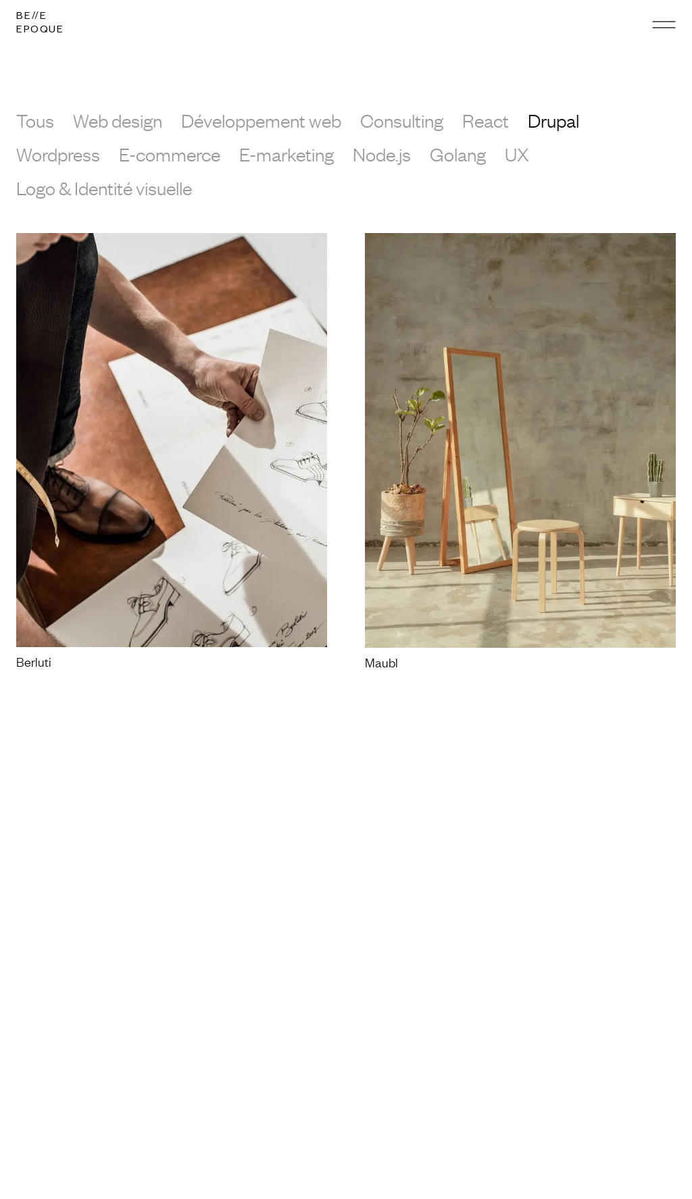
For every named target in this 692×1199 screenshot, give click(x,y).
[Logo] (40, 24)
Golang (458, 154)
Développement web (261, 120)
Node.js (382, 154)
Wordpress (58, 154)
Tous (35, 120)
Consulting (401, 120)
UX (517, 154)
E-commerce (169, 154)
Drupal (553, 120)
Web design (117, 120)
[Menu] (664, 24)
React (485, 120)
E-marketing (286, 154)
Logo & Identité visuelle (104, 188)
